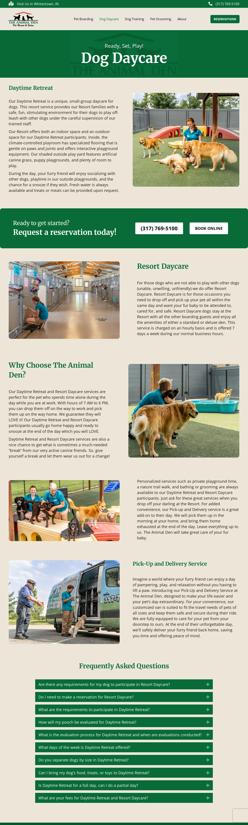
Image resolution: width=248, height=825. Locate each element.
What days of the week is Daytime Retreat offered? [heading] (84, 749)
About (181, 20)
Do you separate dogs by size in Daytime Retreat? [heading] (83, 762)
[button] (208, 687)
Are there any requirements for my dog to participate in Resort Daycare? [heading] (104, 686)
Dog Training (134, 20)
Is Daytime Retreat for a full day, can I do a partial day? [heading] (88, 787)
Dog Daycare (109, 20)
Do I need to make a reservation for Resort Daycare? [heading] (86, 699)
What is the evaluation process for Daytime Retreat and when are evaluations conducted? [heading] (120, 737)
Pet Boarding (83, 20)
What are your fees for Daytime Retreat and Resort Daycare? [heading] (93, 800)
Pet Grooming (160, 20)
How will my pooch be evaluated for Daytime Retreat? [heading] (87, 724)
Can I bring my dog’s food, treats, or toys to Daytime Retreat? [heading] (93, 775)
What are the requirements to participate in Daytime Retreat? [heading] (94, 712)
